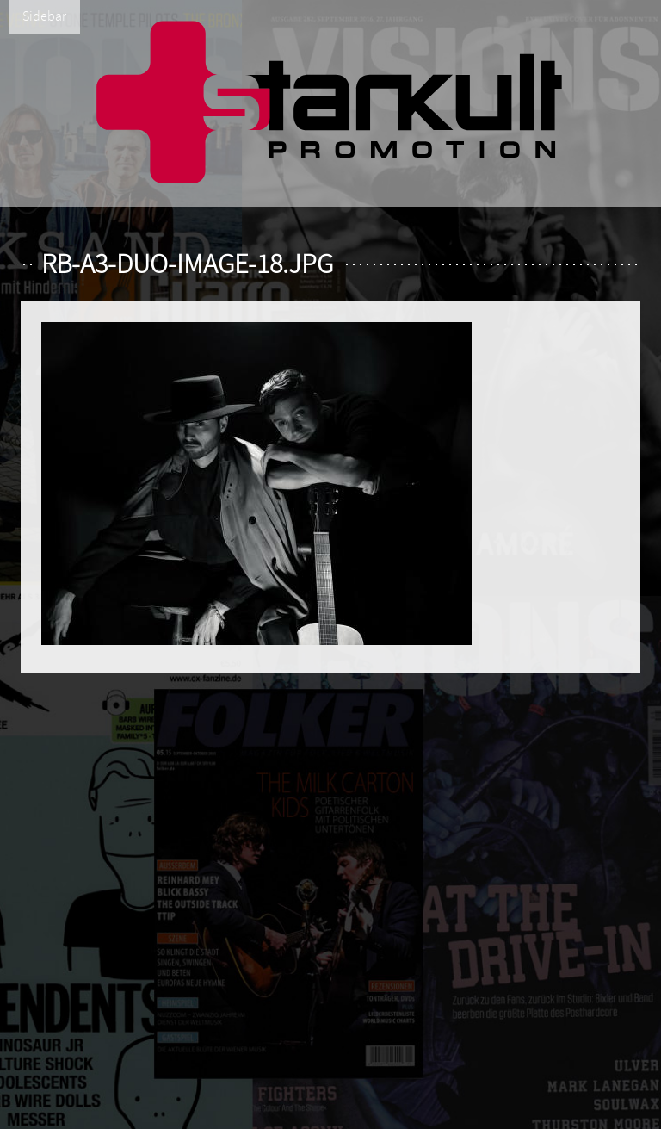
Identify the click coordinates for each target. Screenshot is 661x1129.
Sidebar (44, 16)
